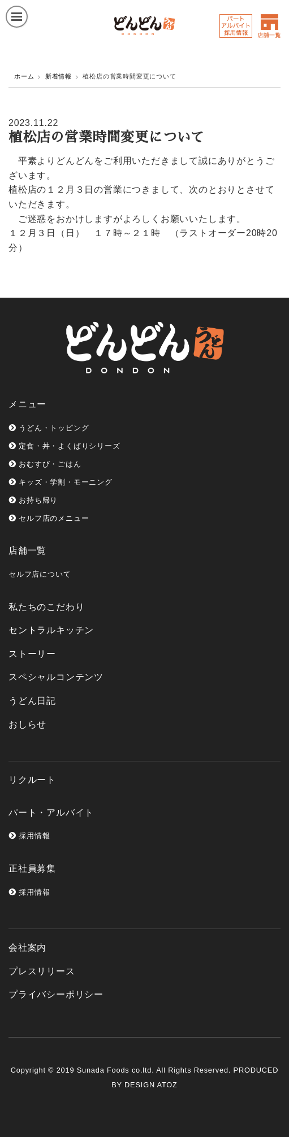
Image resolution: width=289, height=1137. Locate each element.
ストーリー (32, 654)
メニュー (27, 404)
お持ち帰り (33, 500)
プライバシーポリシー (55, 994)
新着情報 (58, 76)
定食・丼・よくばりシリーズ (64, 446)
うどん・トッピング (48, 428)
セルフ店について (39, 574)
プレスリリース (41, 971)
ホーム (24, 76)
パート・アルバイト (51, 812)
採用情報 (29, 835)
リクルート (32, 780)
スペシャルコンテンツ (55, 677)
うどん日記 (32, 700)
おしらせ (27, 724)
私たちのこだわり (46, 607)
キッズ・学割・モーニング (60, 482)
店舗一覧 (27, 550)
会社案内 (27, 947)
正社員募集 (32, 868)
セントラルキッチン (51, 630)
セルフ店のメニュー (48, 518)
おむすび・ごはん (44, 464)
